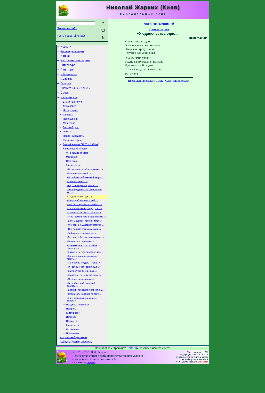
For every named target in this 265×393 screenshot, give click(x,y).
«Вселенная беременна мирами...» (85, 256)
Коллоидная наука (72, 52)
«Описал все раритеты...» (80, 261)
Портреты (71, 333)
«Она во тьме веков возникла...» (84, 247)
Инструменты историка (75, 62)
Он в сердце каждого (77, 165)
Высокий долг (71, 137)
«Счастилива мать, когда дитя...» (84, 225)
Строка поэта (73, 355)
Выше (159, 80)
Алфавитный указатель (73, 364)
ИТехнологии (69, 77)
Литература (68, 67)
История (66, 57)
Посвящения (70, 127)
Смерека (66, 82)
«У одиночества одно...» (79, 212)
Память (67, 141)
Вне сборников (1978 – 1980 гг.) (81, 156)
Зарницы (68, 122)
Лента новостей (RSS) (71, 35)
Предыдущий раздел (141, 80)
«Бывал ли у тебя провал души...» (85, 272)
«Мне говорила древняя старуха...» (85, 243)
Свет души (71, 174)
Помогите (133, 375)
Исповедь (71, 342)
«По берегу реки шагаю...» (81, 301)
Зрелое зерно (73, 178)
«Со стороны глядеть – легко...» (84, 284)
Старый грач (72, 346)
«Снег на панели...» (77, 196)
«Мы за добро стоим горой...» (82, 216)
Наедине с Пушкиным (77, 329)
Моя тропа (69, 132)
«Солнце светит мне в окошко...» (84, 230)
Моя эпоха (71, 170)
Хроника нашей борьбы (76, 93)
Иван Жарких (69, 103)
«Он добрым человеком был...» (83, 288)
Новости (66, 47)
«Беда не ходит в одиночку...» (82, 201)
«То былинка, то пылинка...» (82, 252)
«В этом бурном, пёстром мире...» (85, 239)
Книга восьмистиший (75, 161)
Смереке (91, 390)
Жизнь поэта (72, 351)
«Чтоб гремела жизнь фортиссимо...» (86, 234)
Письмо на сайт (67, 28)
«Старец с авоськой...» (79, 187)
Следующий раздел (177, 80)
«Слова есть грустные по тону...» (84, 317)
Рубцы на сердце (73, 151)
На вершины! (70, 118)
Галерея (66, 88)
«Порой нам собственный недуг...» (85, 192)
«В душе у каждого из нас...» (82, 292)
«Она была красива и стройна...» (84, 221)
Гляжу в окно (73, 337)
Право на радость (73, 146)
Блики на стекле (72, 108)
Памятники (67, 72)
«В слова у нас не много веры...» (84, 297)
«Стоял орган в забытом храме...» (85, 183)
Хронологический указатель (76, 369)
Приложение (72, 360)
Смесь (65, 98)
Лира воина (69, 113)
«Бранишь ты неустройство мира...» (86, 313)
